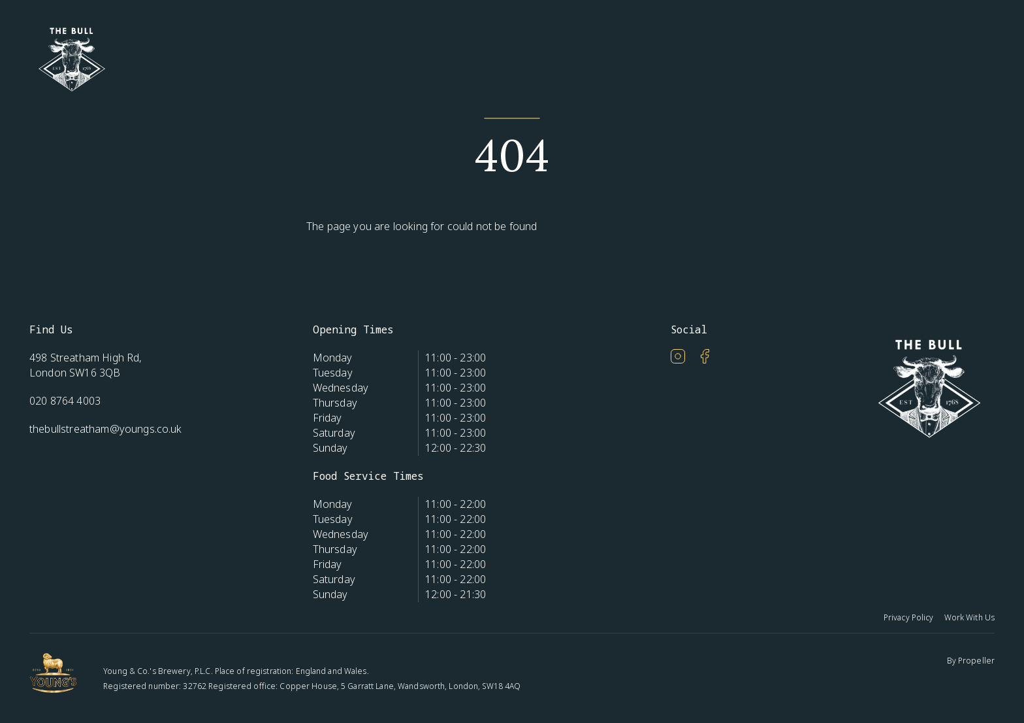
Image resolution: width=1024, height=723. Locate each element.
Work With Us (969, 617)
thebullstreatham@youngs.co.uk (105, 429)
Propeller (976, 660)
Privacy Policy (909, 617)
